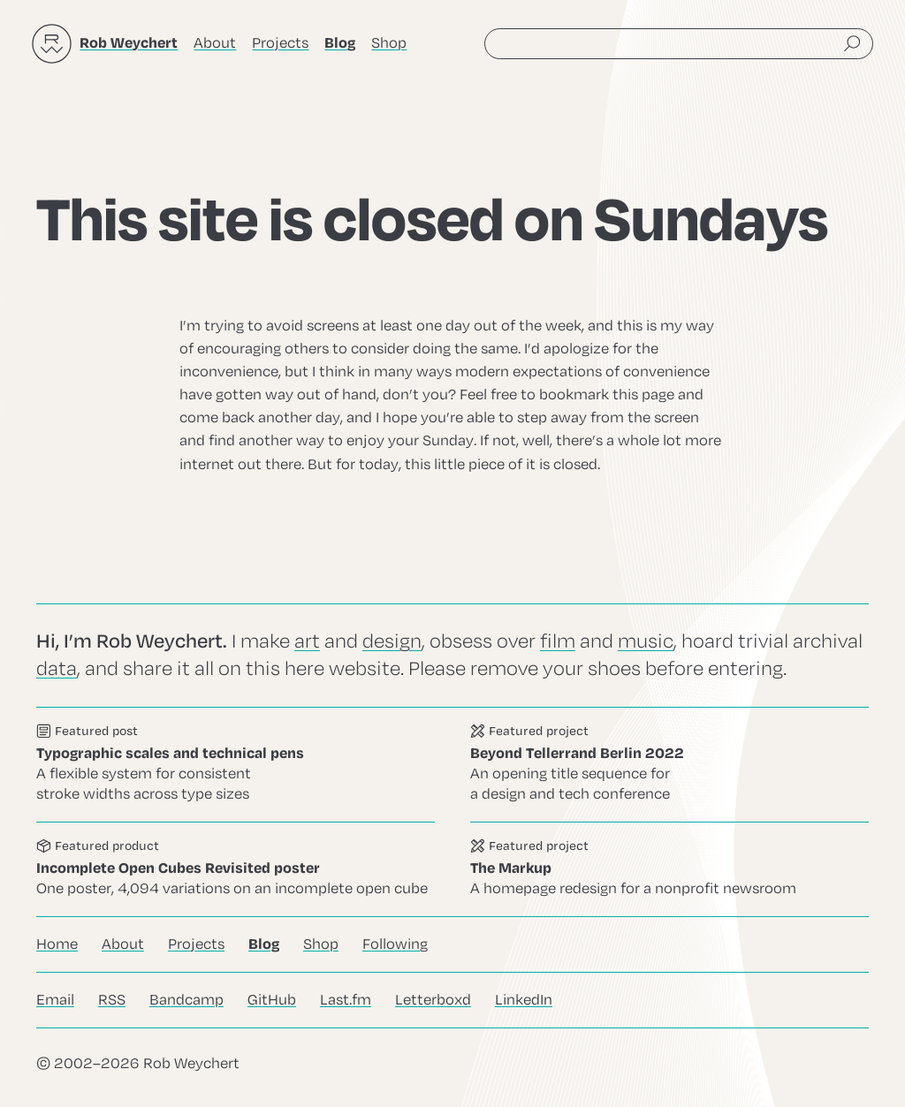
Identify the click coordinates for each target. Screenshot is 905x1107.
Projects (280, 43)
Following (395, 944)
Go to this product (235, 869)
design (392, 641)
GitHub (271, 1000)
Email (55, 1000)
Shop (389, 43)
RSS (111, 1000)
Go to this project (669, 765)
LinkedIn (523, 1000)
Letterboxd (433, 1000)
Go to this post (235, 765)
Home (57, 944)
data (56, 669)
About (215, 43)
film (557, 641)
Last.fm (345, 1000)
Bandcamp (186, 1000)
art (307, 641)
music (645, 641)
